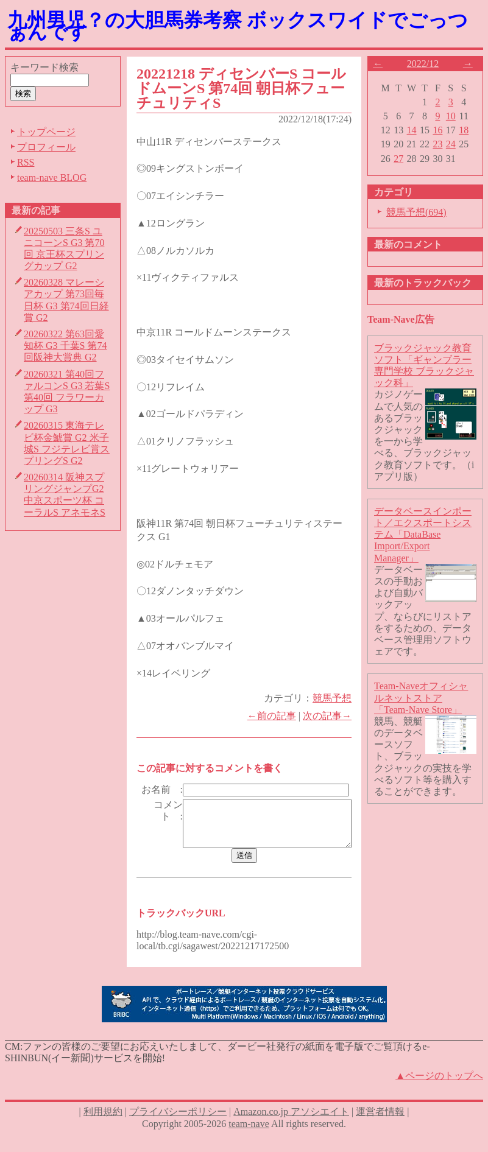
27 (404, 158)
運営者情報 (380, 1129)
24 (456, 144)
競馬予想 (336, 698)
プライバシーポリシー (178, 1129)
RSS (25, 162)
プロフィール (46, 147)
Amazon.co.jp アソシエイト (291, 1129)
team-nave (248, 1141)
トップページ (46, 132)
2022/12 (428, 63)
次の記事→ (332, 716)
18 (469, 130)
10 (456, 116)
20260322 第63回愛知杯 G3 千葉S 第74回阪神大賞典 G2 (65, 345)
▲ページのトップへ (439, 1093)
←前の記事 (276, 716)
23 (443, 144)
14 (417, 130)
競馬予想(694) (421, 212)
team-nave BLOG (52, 177)
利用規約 (102, 1129)
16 (443, 130)
